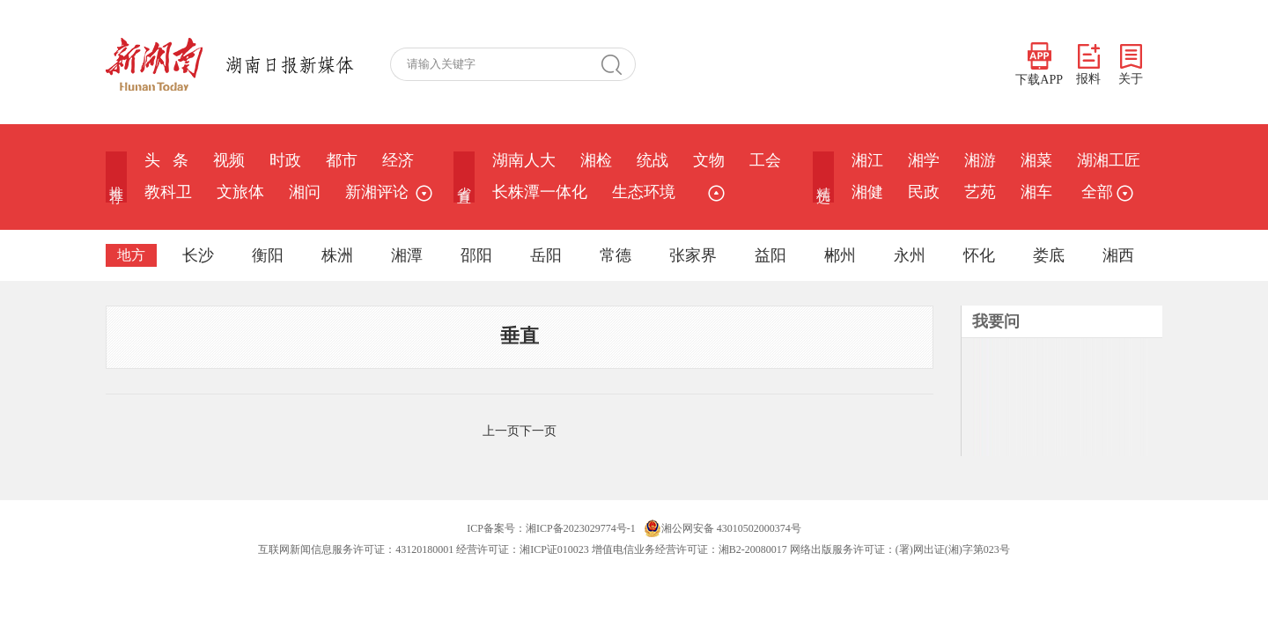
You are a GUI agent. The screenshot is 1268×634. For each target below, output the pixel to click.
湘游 (980, 160)
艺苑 (980, 192)
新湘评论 (377, 192)
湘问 (305, 192)
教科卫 (168, 192)
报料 (1088, 64)
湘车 (1036, 192)
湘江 (867, 160)
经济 (398, 160)
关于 (1130, 64)
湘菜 (1036, 160)
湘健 (867, 192)
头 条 (166, 160)
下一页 (538, 431)
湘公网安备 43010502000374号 (722, 528)
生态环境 (643, 192)
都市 (342, 160)
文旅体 (240, 192)
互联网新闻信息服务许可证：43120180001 (355, 549)
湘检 (596, 160)
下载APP (1039, 64)
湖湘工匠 (1108, 160)
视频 (229, 160)
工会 (765, 160)
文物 (709, 160)
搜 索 (618, 64)
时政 (285, 160)
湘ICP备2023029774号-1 (581, 528)
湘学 (924, 160)
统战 (652, 160)
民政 (924, 192)
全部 (1105, 192)
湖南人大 (524, 160)
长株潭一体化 (539, 192)
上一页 (501, 431)
